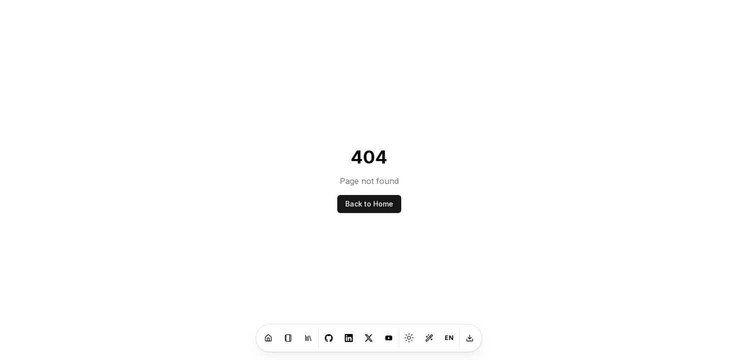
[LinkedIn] (349, 338)
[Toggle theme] (409, 338)
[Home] (268, 338)
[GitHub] (329, 338)
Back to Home (369, 204)
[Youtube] (389, 338)
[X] (369, 338)
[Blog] (288, 338)
